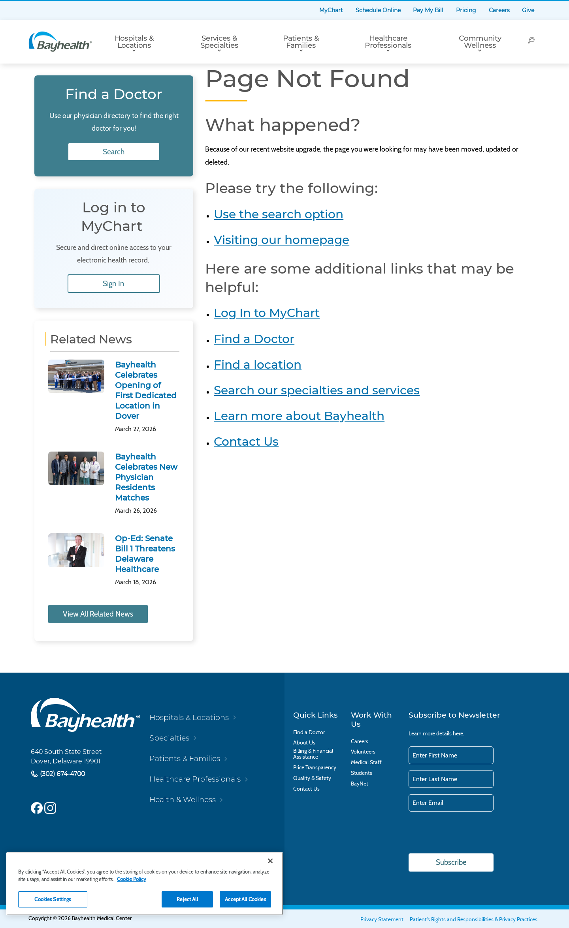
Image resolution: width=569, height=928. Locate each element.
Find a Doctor (254, 339)
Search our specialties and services (317, 390)
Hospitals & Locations (134, 41)
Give (528, 10)
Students (361, 773)
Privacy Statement (381, 919)
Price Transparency (314, 768)
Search (114, 151)
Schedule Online (378, 10)
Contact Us (246, 441)
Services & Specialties (219, 41)
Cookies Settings (52, 899)
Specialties (169, 737)
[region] (144, 883)
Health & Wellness (182, 799)
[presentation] (469, 833)
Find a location (257, 364)
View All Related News (98, 614)
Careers (499, 10)
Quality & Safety (312, 778)
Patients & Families (301, 41)
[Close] (270, 861)
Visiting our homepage (281, 239)
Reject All (187, 899)
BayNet (359, 784)
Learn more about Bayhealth (299, 416)
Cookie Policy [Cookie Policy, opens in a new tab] (131, 879)
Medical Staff (366, 762)
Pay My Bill (428, 10)
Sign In (114, 283)
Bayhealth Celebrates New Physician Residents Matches (146, 477)
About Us (304, 743)
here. (458, 733)
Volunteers (363, 752)
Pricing (466, 10)
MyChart (331, 10)
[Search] (532, 42)
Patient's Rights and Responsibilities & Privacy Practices (473, 919)
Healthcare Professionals (388, 41)
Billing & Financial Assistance (313, 754)
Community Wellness (480, 41)
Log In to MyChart (267, 313)
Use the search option (278, 214)
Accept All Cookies (245, 899)
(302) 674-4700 (61, 774)
